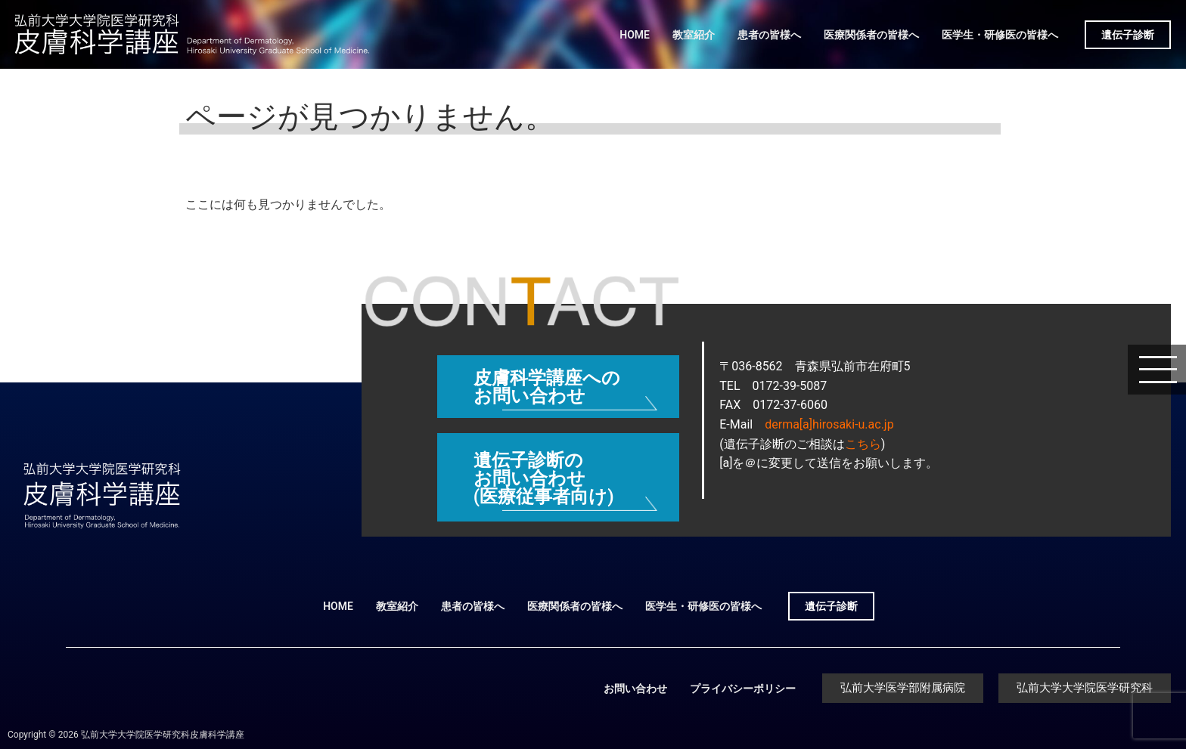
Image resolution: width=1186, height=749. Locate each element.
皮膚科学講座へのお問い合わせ (546, 387)
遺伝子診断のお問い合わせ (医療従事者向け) (543, 478)
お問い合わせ (635, 688)
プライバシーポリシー (743, 688)
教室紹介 (693, 35)
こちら (863, 444)
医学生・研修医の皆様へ (1000, 35)
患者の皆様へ (769, 35)
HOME (634, 35)
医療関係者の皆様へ (871, 35)
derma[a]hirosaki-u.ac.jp (829, 424)
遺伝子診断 (1127, 35)
